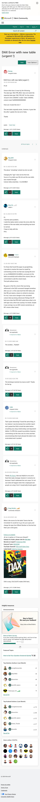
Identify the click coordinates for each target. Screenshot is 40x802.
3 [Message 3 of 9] (9, 313)
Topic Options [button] (31, 62)
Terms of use (4, 787)
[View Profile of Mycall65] (11, 158)
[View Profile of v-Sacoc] (16, 255)
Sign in (22, 26)
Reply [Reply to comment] (16, 192)
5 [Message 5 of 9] (10, 444)
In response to (15, 334)
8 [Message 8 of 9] (9, 237)
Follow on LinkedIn (9, 535)
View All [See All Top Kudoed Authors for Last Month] (6, 733)
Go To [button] (33, 27)
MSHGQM (16, 544)
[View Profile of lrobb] (11, 407)
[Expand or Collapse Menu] (2, 23)
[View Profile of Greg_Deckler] (12, 508)
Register (15, 26)
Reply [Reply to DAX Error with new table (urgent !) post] (16, 134)
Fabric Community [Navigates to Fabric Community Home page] (21, 18)
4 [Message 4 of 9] (10, 491)
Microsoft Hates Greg (22, 546)
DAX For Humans (17, 549)
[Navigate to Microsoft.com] (6, 18)
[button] (22, 62)
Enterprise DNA (21, 542)
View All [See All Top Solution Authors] (6, 695)
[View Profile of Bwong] (10, 71)
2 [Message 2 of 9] (9, 587)
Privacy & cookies (5, 784)
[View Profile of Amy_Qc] (10, 205)
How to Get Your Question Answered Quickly (17, 655)
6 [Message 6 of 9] (10, 390)
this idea (27, 539)
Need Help (12, 125)
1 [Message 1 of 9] (9, 129)
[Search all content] (24, 31)
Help (27, 26)
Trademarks (4, 790)
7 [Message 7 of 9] (10, 350)
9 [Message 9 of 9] (9, 188)
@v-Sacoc (13, 475)
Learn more (5, 13)
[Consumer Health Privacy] (20, 797)
